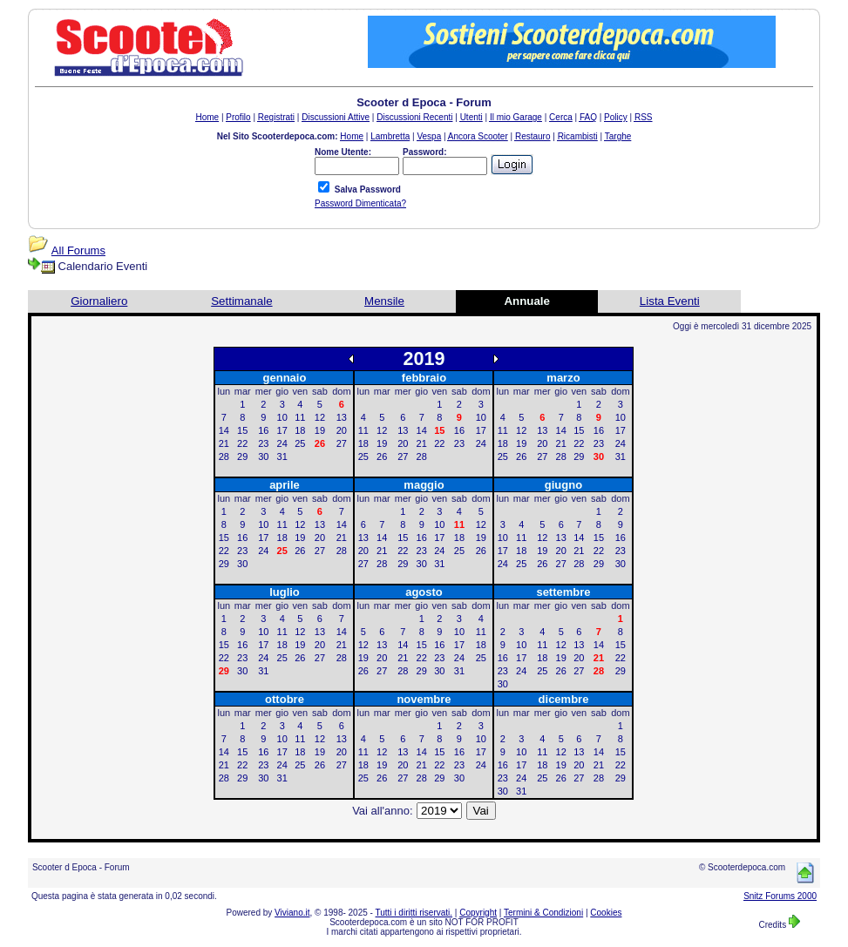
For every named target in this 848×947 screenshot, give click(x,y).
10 (282, 417)
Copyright (478, 912)
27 (341, 443)
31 (282, 456)
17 (282, 430)
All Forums (78, 250)
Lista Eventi (670, 301)
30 (263, 456)
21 (224, 443)
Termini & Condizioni (543, 912)
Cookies (605, 912)
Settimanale (241, 301)
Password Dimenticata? (360, 203)
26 (382, 456)
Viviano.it (292, 912)
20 (341, 430)
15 (242, 430)
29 (242, 456)
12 (320, 417)
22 (242, 443)
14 (224, 430)
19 (320, 430)
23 (263, 443)
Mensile (384, 301)
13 (341, 417)
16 (263, 430)
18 (300, 430)
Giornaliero (99, 301)
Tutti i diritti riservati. (414, 912)
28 (224, 456)
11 (300, 417)
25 (300, 443)
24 (282, 443)
